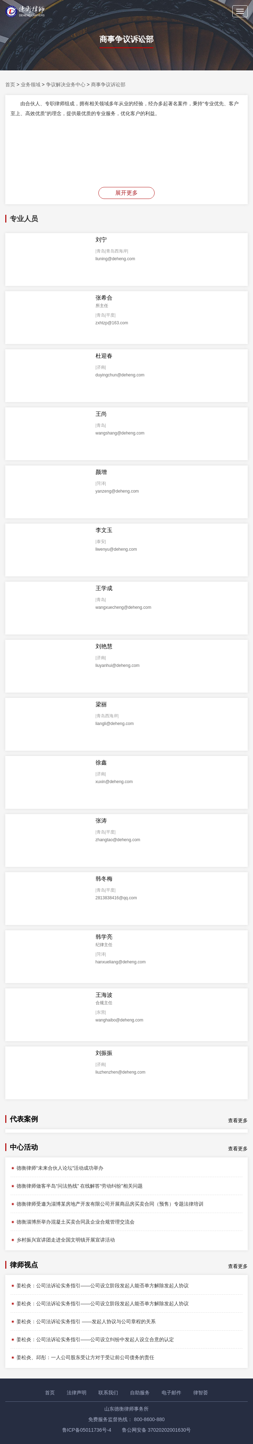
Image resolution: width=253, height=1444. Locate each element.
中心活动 (24, 1147)
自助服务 (140, 1392)
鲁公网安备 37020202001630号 (156, 1430)
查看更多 (238, 1120)
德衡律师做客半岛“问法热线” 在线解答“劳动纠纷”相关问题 (77, 1186)
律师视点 (24, 1265)
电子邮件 (171, 1392)
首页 (10, 84)
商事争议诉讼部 (108, 84)
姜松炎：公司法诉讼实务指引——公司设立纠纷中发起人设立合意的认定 (92, 1339)
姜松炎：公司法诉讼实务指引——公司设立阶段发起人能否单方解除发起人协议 (100, 1285)
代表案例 (24, 1119)
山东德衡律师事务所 (126, 1409)
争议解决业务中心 (65, 84)
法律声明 (76, 1392)
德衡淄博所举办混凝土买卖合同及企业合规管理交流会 (73, 1222)
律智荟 (200, 1392)
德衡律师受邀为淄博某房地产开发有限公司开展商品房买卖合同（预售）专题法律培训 (107, 1204)
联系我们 (108, 1392)
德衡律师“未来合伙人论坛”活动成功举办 (57, 1168)
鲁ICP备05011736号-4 (86, 1430)
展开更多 (126, 193)
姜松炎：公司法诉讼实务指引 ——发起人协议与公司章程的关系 (83, 1321)
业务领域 (30, 84)
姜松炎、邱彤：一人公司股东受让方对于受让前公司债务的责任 (82, 1357)
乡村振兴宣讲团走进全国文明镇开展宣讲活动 (63, 1240)
